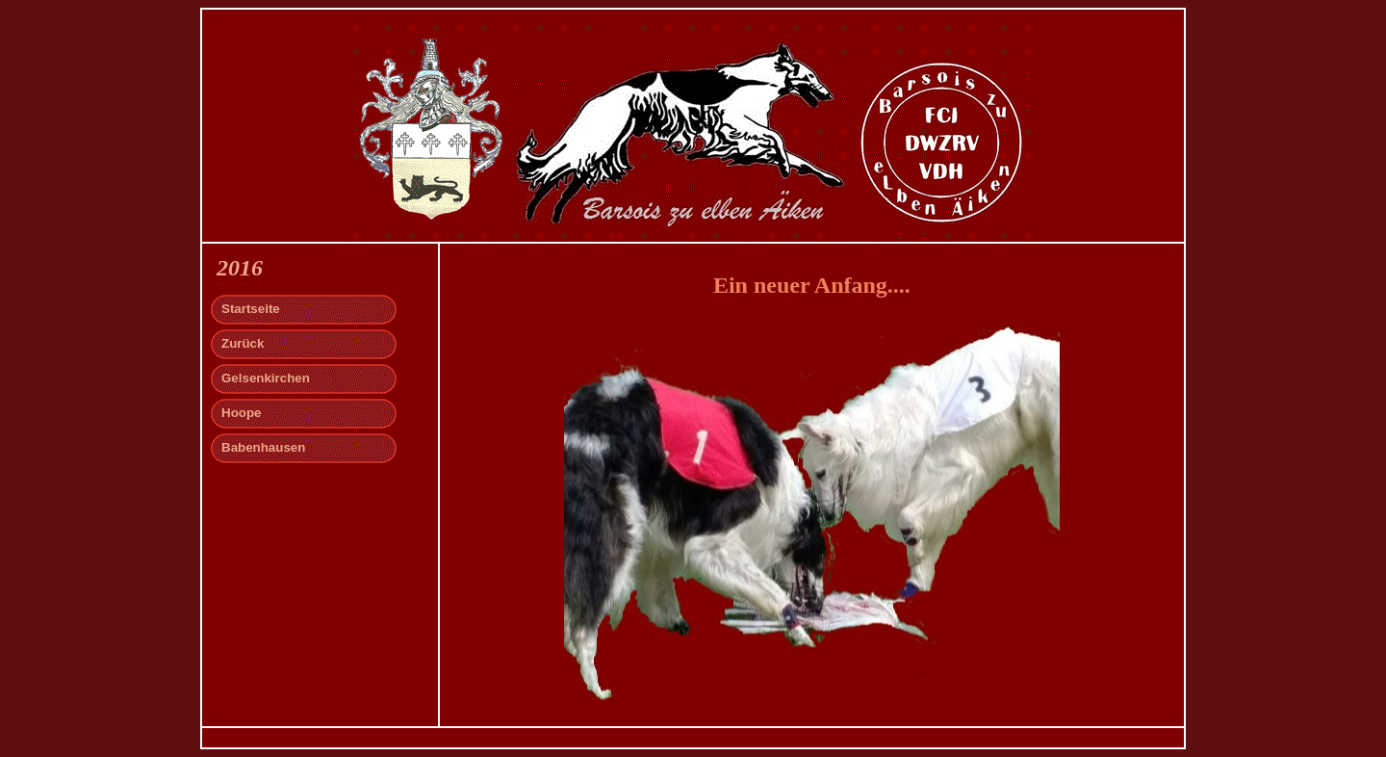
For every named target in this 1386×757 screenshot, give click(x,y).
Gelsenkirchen (265, 378)
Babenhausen (263, 447)
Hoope (241, 412)
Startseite (250, 308)
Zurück (242, 343)
